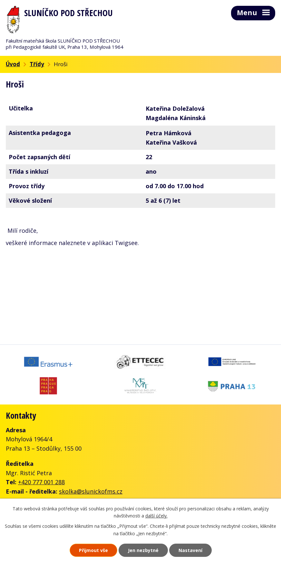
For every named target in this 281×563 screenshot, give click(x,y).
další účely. (156, 516)
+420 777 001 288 (41, 482)
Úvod (13, 64)
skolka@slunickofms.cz (90, 491)
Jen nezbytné (143, 550)
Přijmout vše (93, 550)
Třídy (37, 64)
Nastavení (190, 550)
